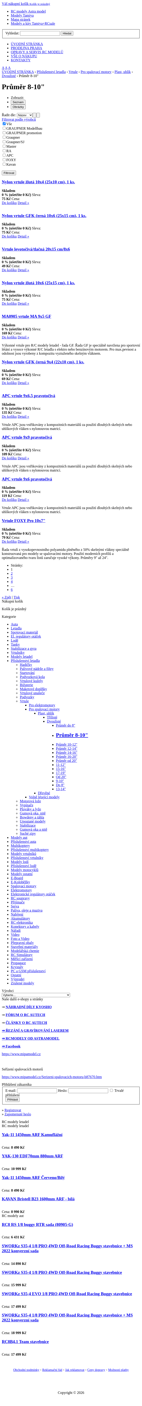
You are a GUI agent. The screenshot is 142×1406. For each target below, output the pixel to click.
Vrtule (73, 72)
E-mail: (10, 1090)
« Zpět (6, 597)
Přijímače (18, 902)
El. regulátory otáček (26, 636)
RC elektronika (22, 922)
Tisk (17, 597)
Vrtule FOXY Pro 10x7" (23, 520)
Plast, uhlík (123, 72)
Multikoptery (20, 846)
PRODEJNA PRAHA (26, 48)
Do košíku (9, 203)
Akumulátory (20, 918)
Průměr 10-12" (66, 744)
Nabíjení (17, 914)
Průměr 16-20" (66, 757)
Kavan (11, 164)
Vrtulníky (18, 652)
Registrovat (13, 1110)
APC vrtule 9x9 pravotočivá (27, 437)
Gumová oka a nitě (33, 829)
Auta (14, 624)
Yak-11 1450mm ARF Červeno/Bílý (33, 1177)
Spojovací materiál (24, 632)
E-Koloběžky (20, 882)
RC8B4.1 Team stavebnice (25, 1341)
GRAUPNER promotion (24, 133)
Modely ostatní (21, 874)
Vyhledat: (12, 33)
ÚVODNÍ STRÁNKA (27, 44)
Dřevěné (44, 793)
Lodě (14, 640)
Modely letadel (21, 657)
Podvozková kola (32, 677)
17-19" (61, 773)
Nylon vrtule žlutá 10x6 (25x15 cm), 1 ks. (38, 282)
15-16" (61, 769)
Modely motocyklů (24, 870)
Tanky (15, 644)
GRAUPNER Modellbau (24, 128)
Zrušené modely (22, 983)
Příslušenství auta (23, 841)
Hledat (67, 33)
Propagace (18, 963)
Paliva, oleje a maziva (26, 910)
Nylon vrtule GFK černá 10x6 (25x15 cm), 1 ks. (44, 215)
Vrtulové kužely (31, 681)
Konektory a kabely (25, 926)
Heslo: (62, 1090)
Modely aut (19, 837)
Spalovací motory (23, 886)
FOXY (11, 160)
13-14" (61, 789)
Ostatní (16, 975)
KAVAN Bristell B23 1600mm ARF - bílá (38, 1199)
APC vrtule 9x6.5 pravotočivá (28, 395)
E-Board (17, 878)
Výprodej (17, 979)
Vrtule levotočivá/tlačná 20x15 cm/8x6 (36, 249)
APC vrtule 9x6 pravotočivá (27, 479)
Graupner (13, 137)
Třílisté (52, 717)
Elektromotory (21, 890)
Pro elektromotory (42, 705)
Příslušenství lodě (23, 866)
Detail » (23, 203)
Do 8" (60, 785)
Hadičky (26, 665)
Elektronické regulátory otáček (33, 894)
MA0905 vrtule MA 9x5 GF (26, 316)
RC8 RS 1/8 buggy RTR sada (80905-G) (37, 1224)
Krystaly (17, 967)
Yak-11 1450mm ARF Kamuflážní (32, 1134)
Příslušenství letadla (51, 72)
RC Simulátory (21, 955)
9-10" (60, 781)
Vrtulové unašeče (32, 693)
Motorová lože (30, 801)
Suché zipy (28, 833)
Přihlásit (12, 1099)
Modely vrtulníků (23, 854)
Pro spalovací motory (96, 72)
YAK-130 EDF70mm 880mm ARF (32, 1156)
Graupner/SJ (15, 142)
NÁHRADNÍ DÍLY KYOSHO (29, 1007)
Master (11, 146)
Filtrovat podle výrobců (19, 119)
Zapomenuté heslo (18, 1114)
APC (9, 155)
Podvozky (27, 697)
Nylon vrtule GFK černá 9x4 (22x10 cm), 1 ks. (43, 362)
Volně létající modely (44, 797)
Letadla (16, 628)
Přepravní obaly (22, 943)
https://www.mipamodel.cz (21, 1054)
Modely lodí (20, 862)
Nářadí (16, 930)
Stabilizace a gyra (24, 648)
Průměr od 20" (66, 761)
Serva (15, 906)
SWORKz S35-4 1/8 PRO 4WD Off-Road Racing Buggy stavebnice (62, 1272)
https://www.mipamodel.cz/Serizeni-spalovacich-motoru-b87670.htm (52, 1077)
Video (15, 935)
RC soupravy (20, 898)
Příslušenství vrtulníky (27, 858)
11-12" (61, 765)
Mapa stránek (20, 19)
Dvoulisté (9, 76)
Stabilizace (28, 825)
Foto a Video (20, 939)
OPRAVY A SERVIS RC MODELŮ (37, 52)
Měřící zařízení (22, 959)
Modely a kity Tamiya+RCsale (33, 23)
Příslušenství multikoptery (30, 850)
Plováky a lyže (30, 809)
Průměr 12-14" (66, 748)
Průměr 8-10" (72, 735)
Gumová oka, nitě (33, 813)
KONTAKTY (21, 60)
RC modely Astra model (28, 11)
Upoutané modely (33, 821)
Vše (9, 124)
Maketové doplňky (33, 689)
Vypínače (26, 805)
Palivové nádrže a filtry (37, 669)
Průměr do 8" (65, 725)
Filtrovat (9, 173)
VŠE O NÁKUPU (24, 56)
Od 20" (61, 777)
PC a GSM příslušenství (28, 971)
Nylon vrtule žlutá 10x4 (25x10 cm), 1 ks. (38, 182)
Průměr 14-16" (66, 752)
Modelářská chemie (25, 951)
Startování (27, 673)
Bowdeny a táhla (32, 817)
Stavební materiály (24, 947)
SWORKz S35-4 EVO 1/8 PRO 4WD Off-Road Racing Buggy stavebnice (67, 1293)
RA (8, 151)
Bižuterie (26, 685)
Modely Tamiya (22, 15)
